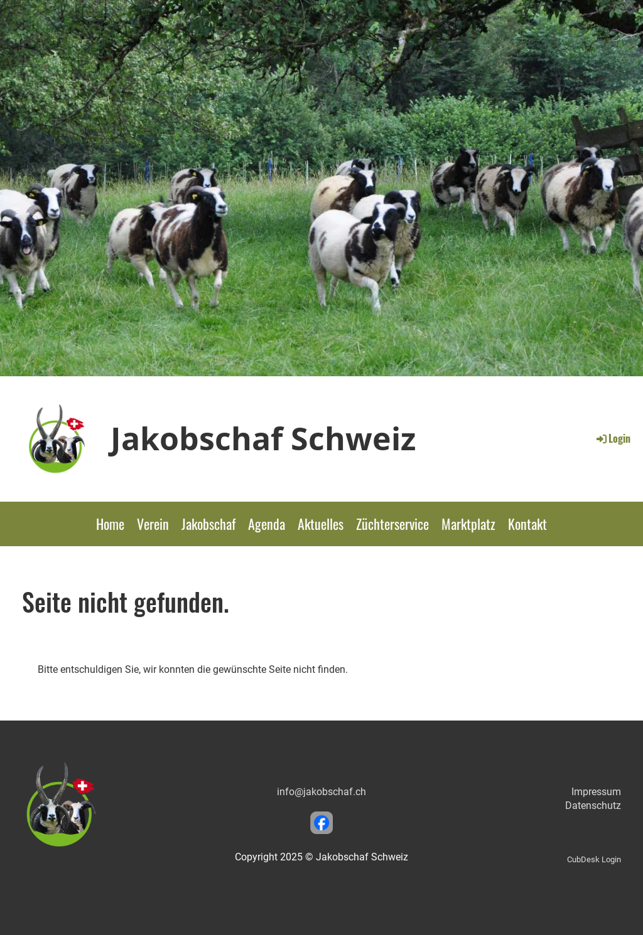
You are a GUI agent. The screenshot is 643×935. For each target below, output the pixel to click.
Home (110, 524)
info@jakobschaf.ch (321, 792)
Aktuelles (320, 524)
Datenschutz (593, 805)
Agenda (266, 524)
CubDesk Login (594, 859)
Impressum (596, 792)
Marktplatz (468, 524)
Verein (153, 524)
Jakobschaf (208, 524)
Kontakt (527, 524)
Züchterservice (392, 524)
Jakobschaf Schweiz (263, 438)
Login (612, 438)
